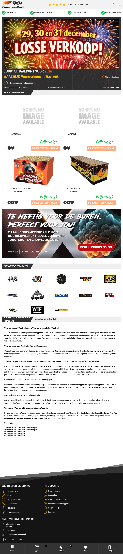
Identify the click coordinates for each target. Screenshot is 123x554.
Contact (9, 495)
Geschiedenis (53, 508)
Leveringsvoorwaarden (15, 512)
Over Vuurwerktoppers (57, 499)
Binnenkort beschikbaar (45, 148)
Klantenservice (12, 491)
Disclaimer (10, 508)
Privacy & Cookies (13, 499)
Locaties (51, 512)
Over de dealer (54, 491)
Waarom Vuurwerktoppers (58, 503)
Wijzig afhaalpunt (110, 76)
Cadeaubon (52, 495)
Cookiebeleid (11, 503)
